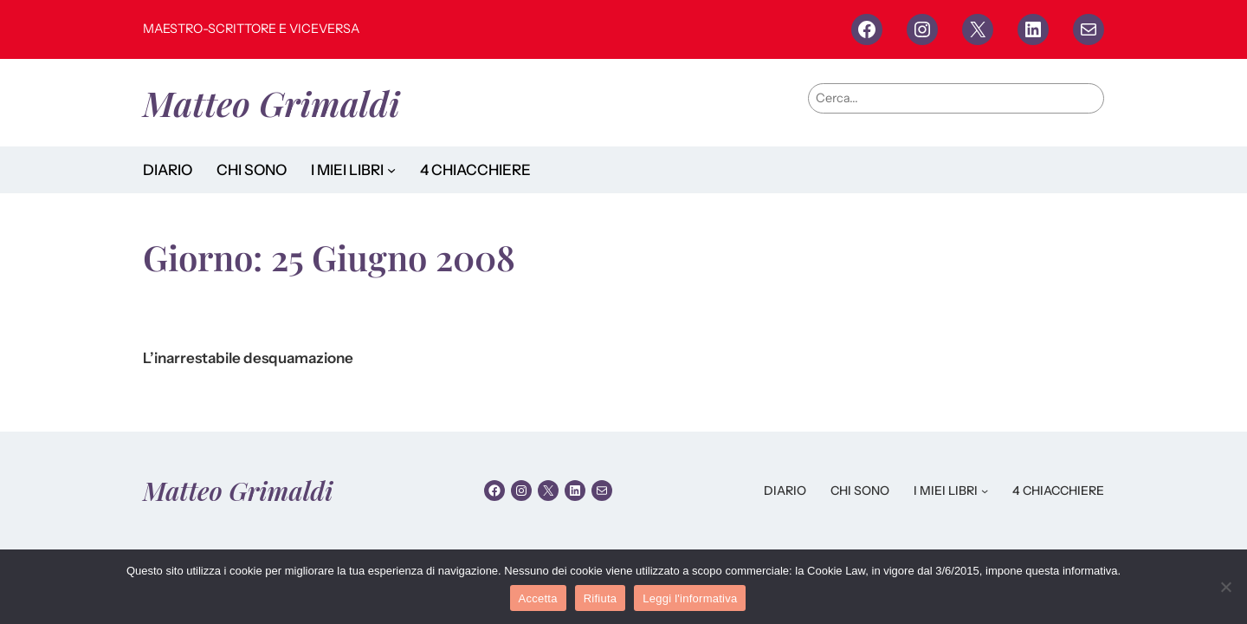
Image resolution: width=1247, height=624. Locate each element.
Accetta (538, 598)
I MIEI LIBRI (347, 170)
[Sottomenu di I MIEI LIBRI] (391, 170)
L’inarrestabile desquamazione (248, 358)
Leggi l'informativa (690, 598)
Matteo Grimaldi (271, 103)
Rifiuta (600, 598)
